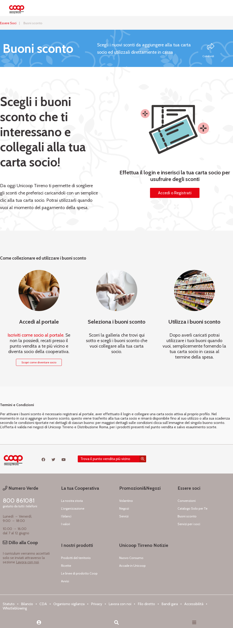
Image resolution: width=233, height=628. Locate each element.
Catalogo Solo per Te (192, 508)
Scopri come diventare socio (38, 362)
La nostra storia (72, 501)
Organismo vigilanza (69, 604)
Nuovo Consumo (131, 558)
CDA (43, 604)
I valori (65, 524)
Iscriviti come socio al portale (35, 335)
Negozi (124, 508)
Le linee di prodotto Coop (79, 573)
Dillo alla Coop (20, 542)
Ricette (66, 566)
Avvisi (65, 581)
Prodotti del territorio (76, 558)
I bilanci (66, 516)
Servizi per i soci (189, 524)
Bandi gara (169, 604)
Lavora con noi (27, 562)
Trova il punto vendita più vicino (105, 459)
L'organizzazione (72, 508)
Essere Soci (8, 23)
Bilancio (27, 604)
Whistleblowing (15, 608)
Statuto (9, 604)
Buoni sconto (187, 516)
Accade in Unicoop (132, 566)
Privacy (96, 604)
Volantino (126, 501)
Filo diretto (146, 604)
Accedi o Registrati (175, 192)
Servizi (124, 516)
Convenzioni (187, 501)
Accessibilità (193, 604)
